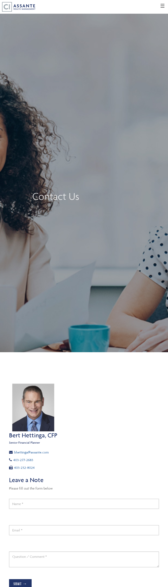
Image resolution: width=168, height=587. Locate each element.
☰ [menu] (162, 6)
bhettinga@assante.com (29, 451)
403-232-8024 (22, 467)
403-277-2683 (25, 459)
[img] (84, 176)
